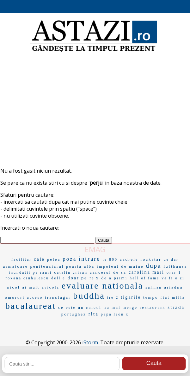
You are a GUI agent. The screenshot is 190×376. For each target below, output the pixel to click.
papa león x (115, 314)
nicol (13, 287)
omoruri (15, 297)
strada (176, 307)
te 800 (110, 259)
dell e (58, 278)
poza (70, 259)
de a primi (114, 278)
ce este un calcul (79, 307)
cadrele (129, 259)
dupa (154, 265)
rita (94, 313)
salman (153, 287)
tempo (150, 297)
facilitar (21, 259)
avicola (50, 287)
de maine (132, 266)
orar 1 (174, 272)
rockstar (151, 259)
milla (178, 297)
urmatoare (15, 266)
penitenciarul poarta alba (62, 266)
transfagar (58, 297)
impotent (108, 266)
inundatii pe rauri (30, 272)
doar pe (78, 278)
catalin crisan (71, 272)
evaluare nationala (102, 285)
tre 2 (113, 297)
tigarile (131, 297)
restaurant (152, 307)
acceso (35, 297)
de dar (171, 259)
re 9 (94, 278)
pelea (53, 259)
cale (39, 259)
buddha (89, 296)
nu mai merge (121, 307)
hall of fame (144, 278)
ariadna (173, 287)
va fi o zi (173, 278)
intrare (89, 259)
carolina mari (146, 272)
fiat (165, 297)
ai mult (31, 287)
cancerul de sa (108, 272)
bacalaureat (30, 306)
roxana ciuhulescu (27, 278)
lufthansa (175, 266)
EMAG (95, 249)
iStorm (90, 342)
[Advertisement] (95, 104)
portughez (73, 314)
